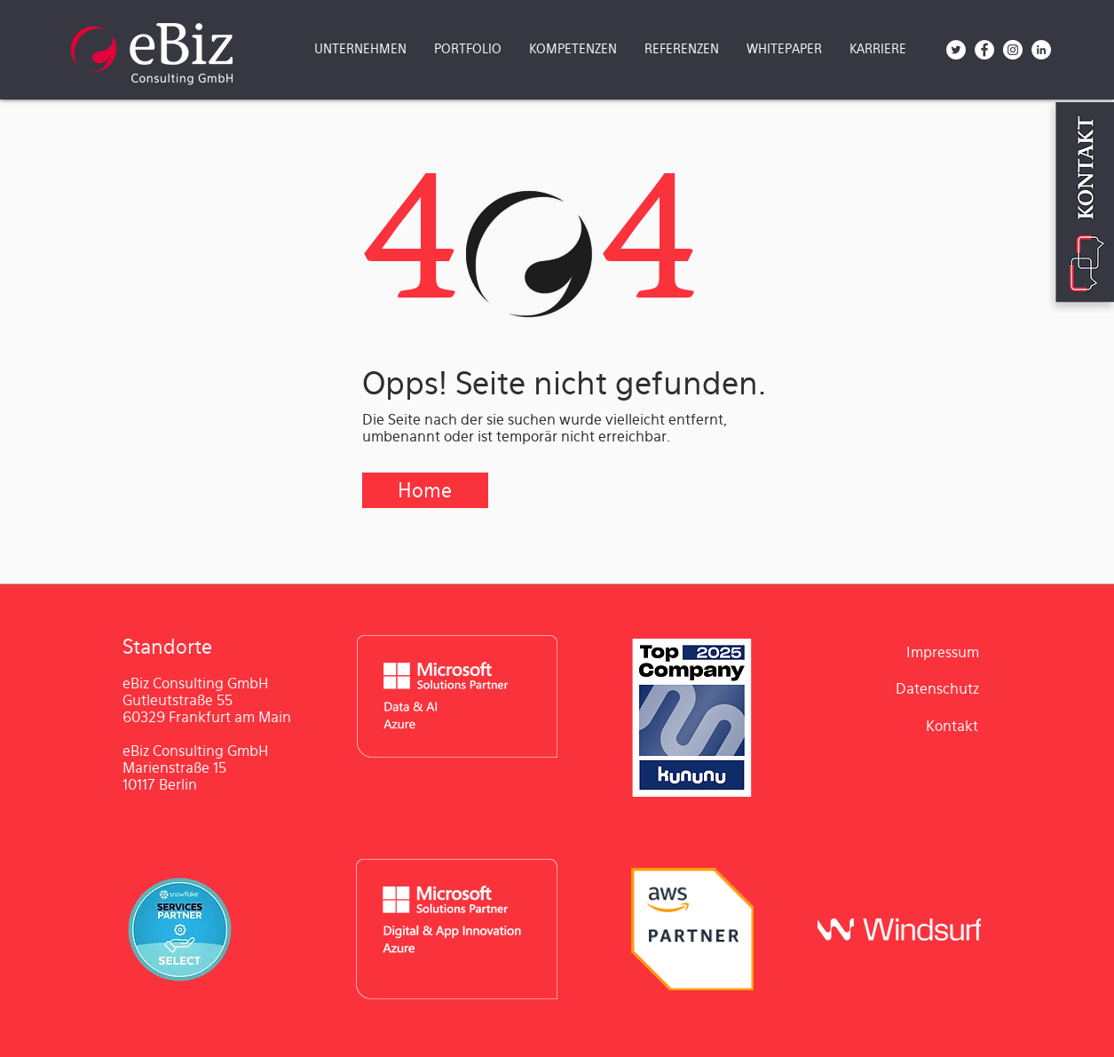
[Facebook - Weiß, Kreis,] (984, 50)
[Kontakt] (952, 726)
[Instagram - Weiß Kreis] (1013, 50)
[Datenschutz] (938, 690)
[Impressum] (943, 653)
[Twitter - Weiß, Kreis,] (956, 50)
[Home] (425, 490)
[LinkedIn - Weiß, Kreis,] (1041, 50)
